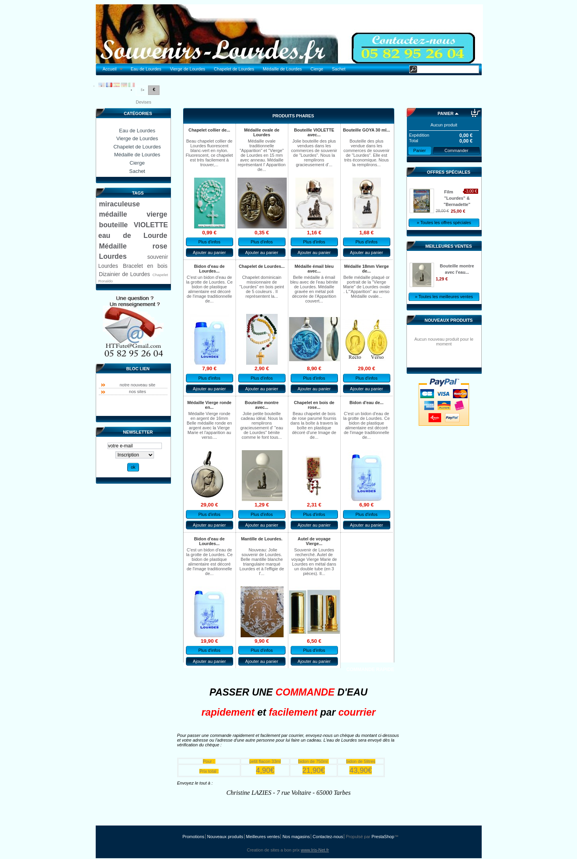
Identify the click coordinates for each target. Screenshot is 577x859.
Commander (457, 150)
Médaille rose (133, 246)
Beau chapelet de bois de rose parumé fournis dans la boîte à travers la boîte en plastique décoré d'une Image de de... (314, 425)
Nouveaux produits (449, 320)
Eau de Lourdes (146, 69)
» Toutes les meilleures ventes (444, 296)
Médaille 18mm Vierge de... (366, 268)
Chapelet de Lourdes (234, 69)
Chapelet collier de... (209, 130)
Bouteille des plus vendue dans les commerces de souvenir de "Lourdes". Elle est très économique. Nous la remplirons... (366, 153)
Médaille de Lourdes (282, 69)
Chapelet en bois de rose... (314, 405)
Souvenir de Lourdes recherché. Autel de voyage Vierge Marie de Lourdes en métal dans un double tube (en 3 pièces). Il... (314, 561)
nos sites (137, 391)
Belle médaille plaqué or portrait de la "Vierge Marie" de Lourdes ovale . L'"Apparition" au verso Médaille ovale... (366, 287)
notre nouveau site (138, 384)
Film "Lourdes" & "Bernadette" (456, 198)
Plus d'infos (210, 241)
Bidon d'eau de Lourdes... (209, 268)
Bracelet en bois (145, 266)
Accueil (110, 69)
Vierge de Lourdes (187, 69)
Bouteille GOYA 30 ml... (366, 130)
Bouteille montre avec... (262, 405)
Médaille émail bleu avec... (314, 268)
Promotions (193, 836)
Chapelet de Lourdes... (262, 266)
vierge (157, 214)
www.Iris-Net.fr (315, 850)
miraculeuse (119, 204)
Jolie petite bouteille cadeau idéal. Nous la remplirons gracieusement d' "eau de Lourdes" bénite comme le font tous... (261, 425)
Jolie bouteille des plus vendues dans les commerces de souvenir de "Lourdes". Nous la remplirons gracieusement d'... (314, 153)
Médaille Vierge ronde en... (209, 405)
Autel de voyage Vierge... (314, 541)
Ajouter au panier (209, 252)
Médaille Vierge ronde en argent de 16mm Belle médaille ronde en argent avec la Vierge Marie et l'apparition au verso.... (209, 425)
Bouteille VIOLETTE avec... (314, 132)
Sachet (338, 69)
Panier (446, 113)
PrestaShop (382, 836)
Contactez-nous (328, 836)
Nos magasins (296, 836)
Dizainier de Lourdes (124, 274)
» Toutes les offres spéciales (444, 222)
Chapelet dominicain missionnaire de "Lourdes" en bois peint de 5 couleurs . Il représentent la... (261, 287)
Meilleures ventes (448, 246)
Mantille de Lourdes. (261, 538)
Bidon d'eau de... (366, 402)
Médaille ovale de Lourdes (261, 132)
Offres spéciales (448, 172)
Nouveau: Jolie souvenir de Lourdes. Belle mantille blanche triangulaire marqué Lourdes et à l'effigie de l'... (261, 561)
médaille (113, 214)
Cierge (316, 69)
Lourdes (112, 256)
